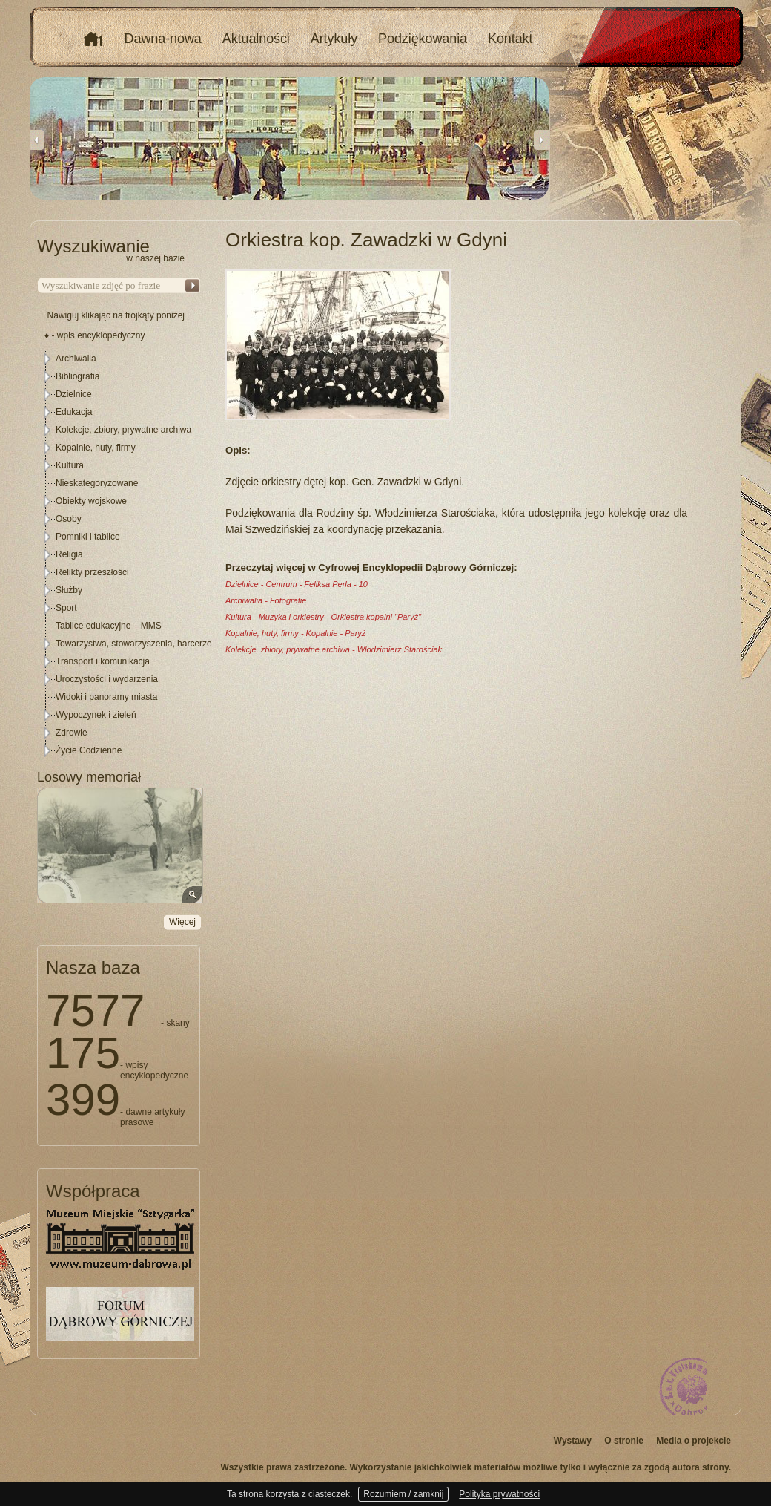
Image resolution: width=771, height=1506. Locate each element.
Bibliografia (77, 376)
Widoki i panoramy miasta (106, 697)
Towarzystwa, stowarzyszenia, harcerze (134, 643)
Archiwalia (76, 358)
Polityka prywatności (499, 1494)
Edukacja (74, 412)
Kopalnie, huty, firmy (96, 447)
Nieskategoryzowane (97, 483)
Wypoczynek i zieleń (96, 715)
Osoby (69, 519)
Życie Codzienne (89, 750)
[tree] (119, 554)
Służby (69, 590)
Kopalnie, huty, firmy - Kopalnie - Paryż (295, 633)
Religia (69, 554)
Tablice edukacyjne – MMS (109, 626)
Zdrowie (71, 732)
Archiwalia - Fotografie (265, 600)
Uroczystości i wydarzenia (107, 679)
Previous (37, 139)
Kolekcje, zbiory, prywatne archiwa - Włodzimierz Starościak (333, 649)
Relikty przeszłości (92, 572)
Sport (66, 608)
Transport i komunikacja (103, 661)
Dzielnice (74, 394)
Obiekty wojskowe (91, 501)
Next (541, 139)
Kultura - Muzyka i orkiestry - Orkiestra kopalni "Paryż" (323, 616)
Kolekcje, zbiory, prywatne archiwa (123, 430)
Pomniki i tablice (88, 536)
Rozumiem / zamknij (403, 1494)
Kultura (70, 465)
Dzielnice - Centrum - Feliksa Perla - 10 (296, 584)
